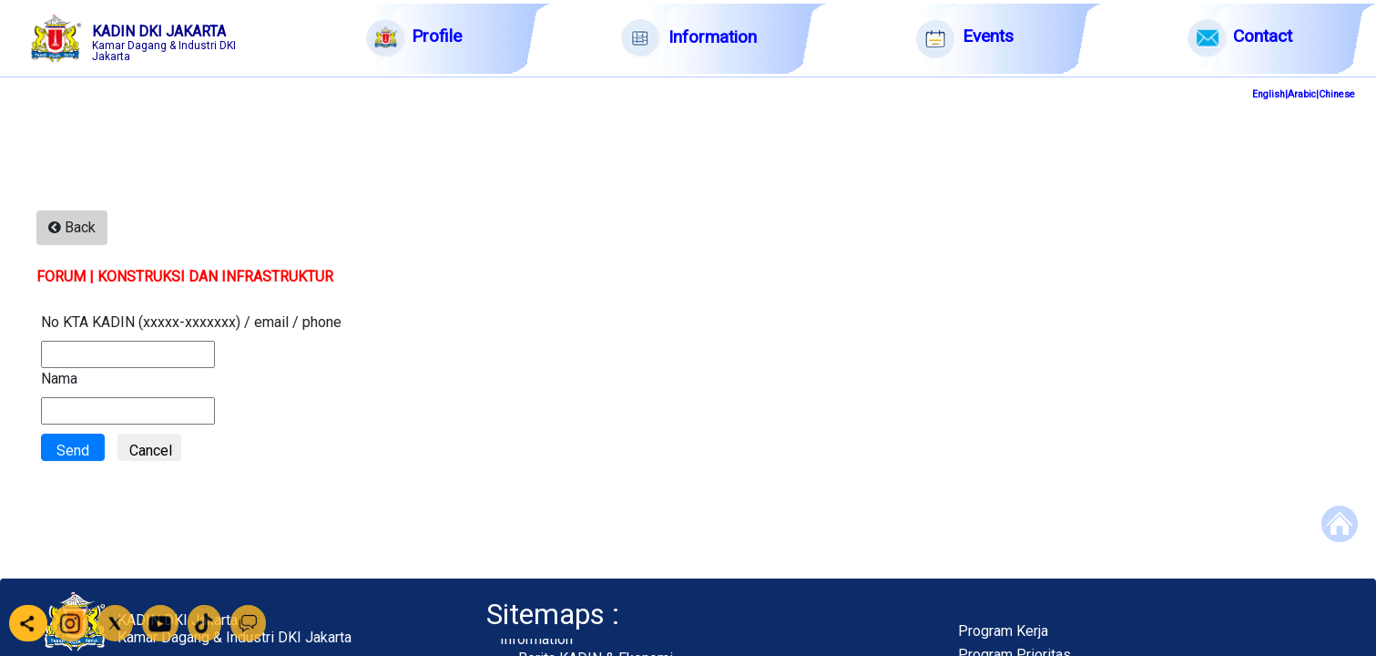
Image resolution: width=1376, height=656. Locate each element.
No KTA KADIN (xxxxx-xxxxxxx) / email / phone (191, 322)
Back (72, 227)
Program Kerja (1003, 631)
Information (536, 639)
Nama (59, 378)
